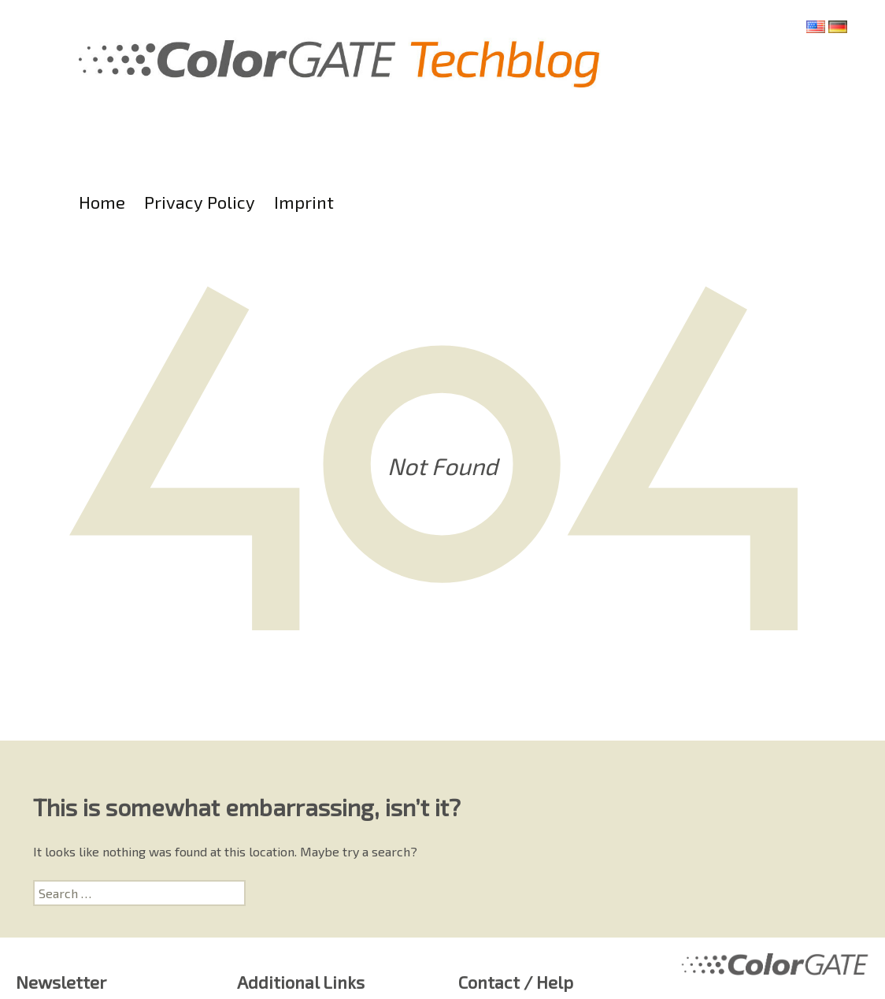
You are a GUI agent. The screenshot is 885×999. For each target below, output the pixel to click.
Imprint (304, 201)
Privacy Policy (199, 201)
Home (102, 201)
